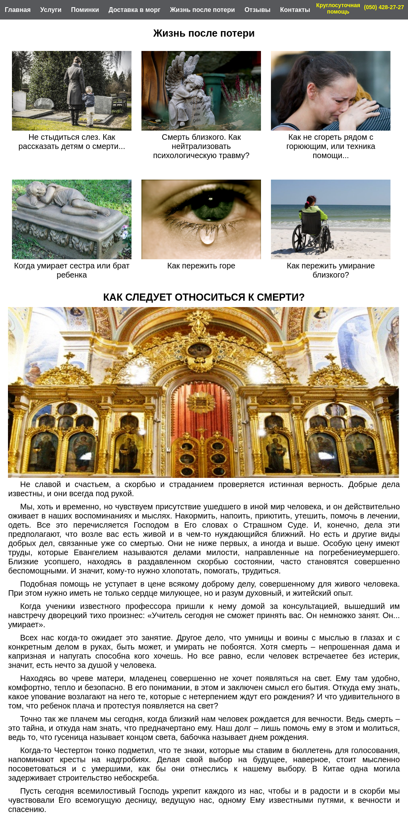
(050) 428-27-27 (384, 7)
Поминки (85, 9)
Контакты (295, 9)
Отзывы (258, 9)
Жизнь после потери (202, 9)
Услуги (50, 9)
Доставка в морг (135, 9)
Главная (18, 9)
